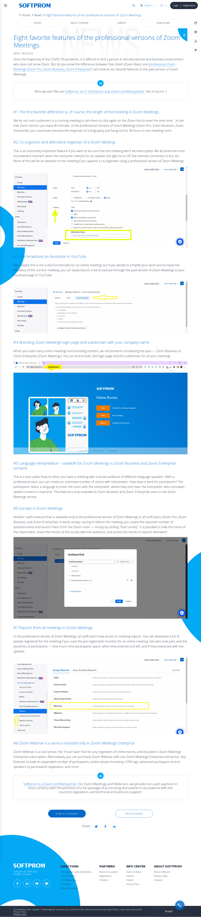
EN (161, 5)
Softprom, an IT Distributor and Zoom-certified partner (104, 91)
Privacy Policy (132, 884)
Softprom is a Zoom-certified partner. (51, 784)
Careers (121, 22)
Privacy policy (20, 914)
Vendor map (163, 22)
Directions (70, 866)
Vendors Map (160, 875)
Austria (147, 5)
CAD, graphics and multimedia (76, 871)
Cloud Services (68, 875)
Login (175, 5)
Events (38, 22)
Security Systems (69, 888)
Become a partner (108, 871)
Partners (107, 866)
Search (133, 5)
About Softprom (168, 866)
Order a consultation (67, 813)
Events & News (133, 871)
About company (79, 22)
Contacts (158, 880)
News (38, 15)
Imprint (130, 880)
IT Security (66, 884)
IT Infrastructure (68, 880)
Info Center (135, 866)
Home (26, 15)
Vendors (103, 880)
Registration (189, 5)
